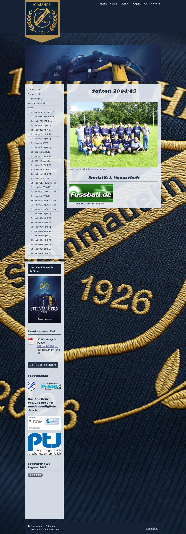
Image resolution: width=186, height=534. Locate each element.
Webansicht (152, 528)
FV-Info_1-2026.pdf (47, 346)
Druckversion (36, 526)
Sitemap (50, 526)
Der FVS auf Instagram (43, 364)
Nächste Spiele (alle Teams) (41, 269)
